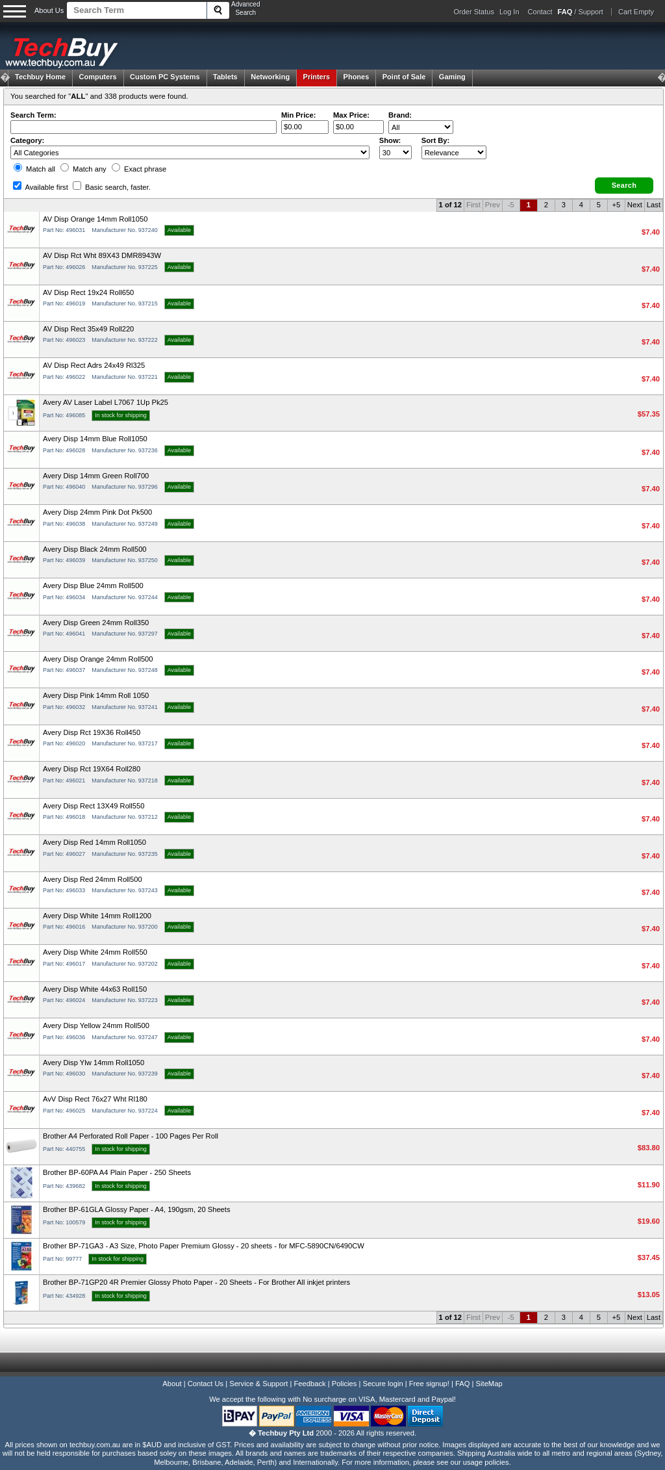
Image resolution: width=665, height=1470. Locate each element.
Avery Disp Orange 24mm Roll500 (98, 659)
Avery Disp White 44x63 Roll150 (95, 989)
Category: (27, 140)
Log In (509, 12)
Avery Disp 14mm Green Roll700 (96, 476)
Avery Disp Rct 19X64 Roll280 (91, 769)
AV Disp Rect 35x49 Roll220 (88, 329)
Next (634, 205)
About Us (49, 10)
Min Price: (298, 115)
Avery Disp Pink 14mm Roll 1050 (96, 695)
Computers (97, 77)
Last (653, 205)
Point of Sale (404, 77)
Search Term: (33, 115)
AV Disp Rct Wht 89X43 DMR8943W (102, 255)
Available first (40, 187)
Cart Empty (636, 12)
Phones (357, 77)
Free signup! (429, 1383)
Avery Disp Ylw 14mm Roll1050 (93, 1062)
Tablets (225, 77)
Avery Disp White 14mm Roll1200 (97, 916)
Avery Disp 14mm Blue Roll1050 (95, 439)
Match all (34, 169)
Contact (540, 12)
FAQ (462, 1383)
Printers (317, 77)
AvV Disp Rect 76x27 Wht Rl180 (95, 1099)
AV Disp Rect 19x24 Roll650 (88, 292)
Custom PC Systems (165, 77)
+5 (616, 205)
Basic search (112, 187)
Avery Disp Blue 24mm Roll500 (93, 585)
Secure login (382, 1383)
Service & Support (258, 1383)
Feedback (309, 1383)
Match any (83, 169)
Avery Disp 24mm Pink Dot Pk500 (97, 512)
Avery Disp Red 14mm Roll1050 (94, 842)
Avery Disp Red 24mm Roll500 (92, 879)
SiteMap (489, 1383)
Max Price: (351, 115)
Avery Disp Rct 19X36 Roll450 (91, 732)
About (171, 1383)
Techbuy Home (40, 77)
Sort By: (435, 140)
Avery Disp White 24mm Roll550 (95, 952)
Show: (390, 140)
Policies (344, 1383)
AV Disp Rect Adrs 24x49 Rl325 (94, 365)
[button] (624, 185)
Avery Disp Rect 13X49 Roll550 (94, 806)
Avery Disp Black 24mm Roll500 (95, 549)
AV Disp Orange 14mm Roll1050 (95, 219)
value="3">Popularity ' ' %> (453, 152)
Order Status (474, 12)
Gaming (452, 77)
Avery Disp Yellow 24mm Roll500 (96, 1025)
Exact (139, 169)
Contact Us (205, 1383)
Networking (270, 77)
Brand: (400, 115)
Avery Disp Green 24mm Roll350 (96, 622)
